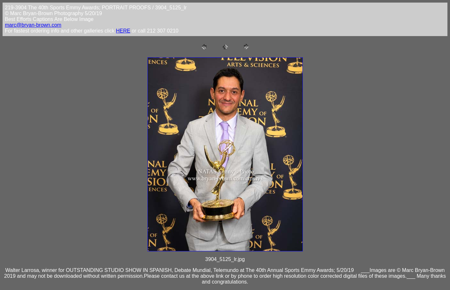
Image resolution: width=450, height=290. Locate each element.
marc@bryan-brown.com (33, 25)
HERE (123, 31)
